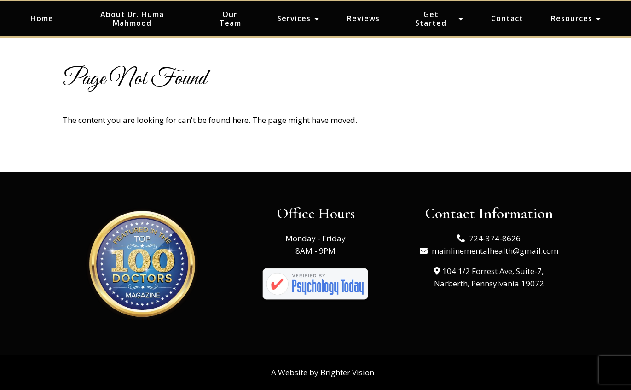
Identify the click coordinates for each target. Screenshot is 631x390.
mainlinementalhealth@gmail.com (495, 250)
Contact (507, 18)
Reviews (363, 18)
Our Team (230, 18)
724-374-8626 (495, 238)
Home (41, 18)
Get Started (430, 18)
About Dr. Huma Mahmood (132, 18)
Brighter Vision (347, 372)
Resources (571, 18)
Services (294, 18)
